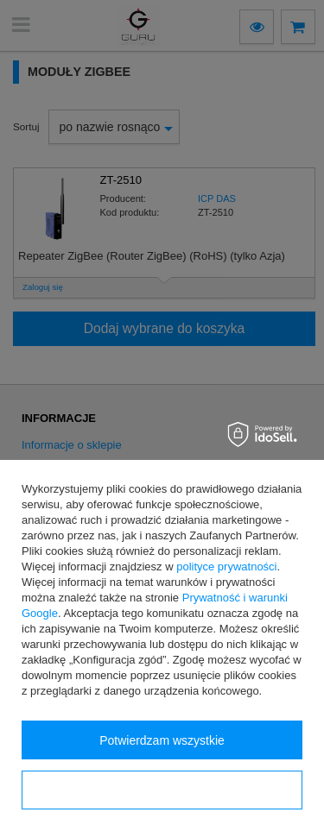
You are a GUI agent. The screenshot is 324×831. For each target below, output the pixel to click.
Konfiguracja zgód (161, 790)
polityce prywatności (226, 566)
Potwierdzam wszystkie (162, 740)
